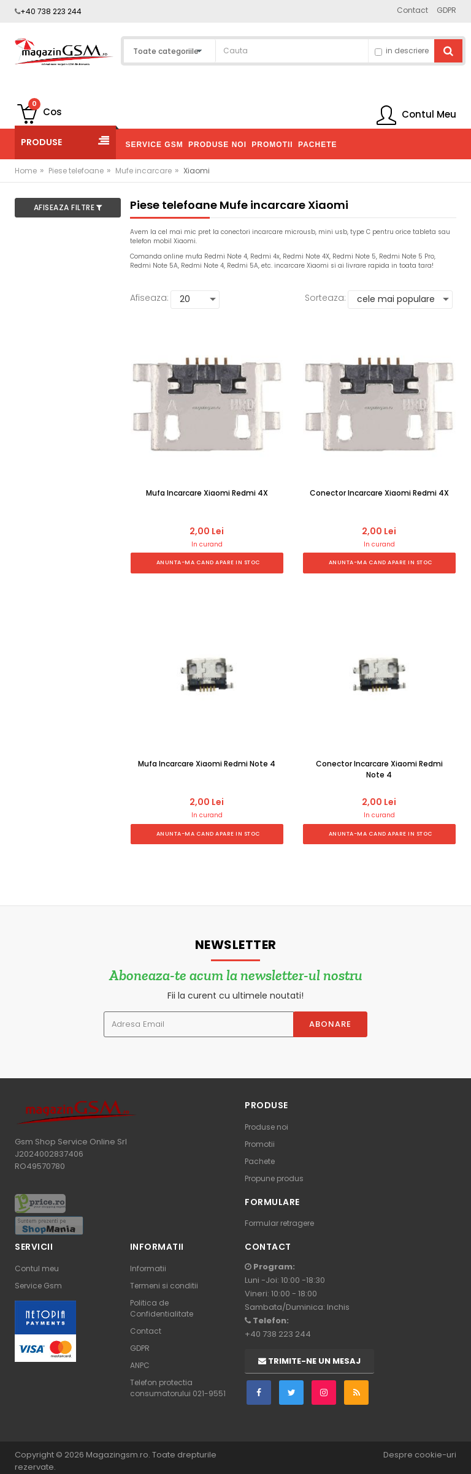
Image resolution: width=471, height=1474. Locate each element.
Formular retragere (279, 1223)
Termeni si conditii (164, 1285)
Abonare (330, 1024)
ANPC (140, 1365)
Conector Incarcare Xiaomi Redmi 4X (379, 493)
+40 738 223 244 (51, 11)
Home (26, 170)
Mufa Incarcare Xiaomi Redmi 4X (207, 493)
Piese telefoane (76, 170)
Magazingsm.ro (117, 1455)
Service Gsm (38, 1285)
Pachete (260, 1161)
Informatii (148, 1268)
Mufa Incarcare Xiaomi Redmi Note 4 (206, 763)
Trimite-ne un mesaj (309, 1361)
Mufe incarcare (143, 170)
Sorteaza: (325, 298)
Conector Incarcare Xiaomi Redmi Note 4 (379, 769)
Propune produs (274, 1178)
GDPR (140, 1348)
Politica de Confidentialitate (161, 1308)
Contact (145, 1331)
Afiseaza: (149, 298)
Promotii (260, 1144)
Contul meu (37, 1268)
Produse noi (266, 1127)
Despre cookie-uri (419, 1455)
